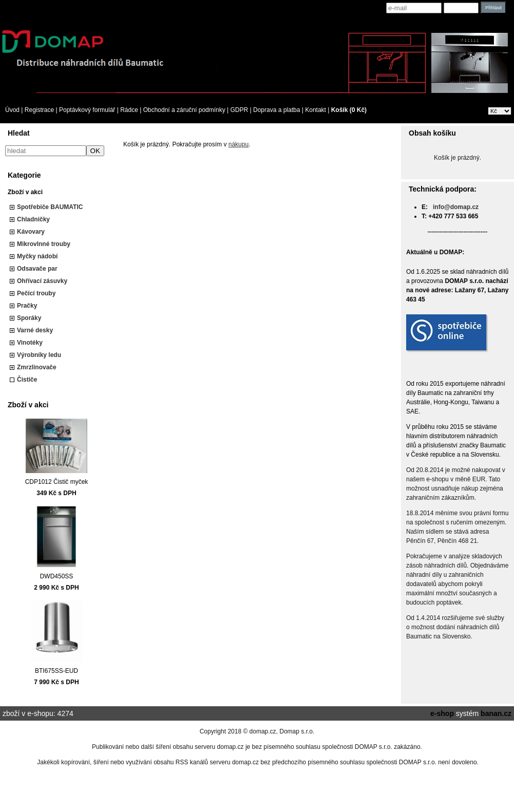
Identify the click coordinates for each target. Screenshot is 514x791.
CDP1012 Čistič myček (56, 481)
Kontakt (315, 110)
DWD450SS (56, 576)
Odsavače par (37, 268)
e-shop (442, 713)
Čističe (27, 379)
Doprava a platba (276, 110)
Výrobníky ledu (39, 355)
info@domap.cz (456, 207)
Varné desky (35, 330)
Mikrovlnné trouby (43, 244)
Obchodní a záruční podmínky (184, 110)
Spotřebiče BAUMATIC (50, 207)
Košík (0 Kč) (349, 110)
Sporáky (29, 318)
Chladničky (33, 219)
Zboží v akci (25, 192)
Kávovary (31, 231)
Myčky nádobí (37, 256)
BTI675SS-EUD (56, 670)
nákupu (239, 144)
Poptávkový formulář (87, 110)
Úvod (12, 110)
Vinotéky (30, 342)
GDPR (240, 110)
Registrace (39, 110)
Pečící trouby (36, 293)
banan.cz (496, 713)
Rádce (129, 110)
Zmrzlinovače (36, 367)
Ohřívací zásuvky (42, 281)
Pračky (27, 305)
